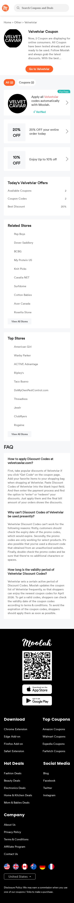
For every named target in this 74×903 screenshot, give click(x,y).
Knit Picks (20, 269)
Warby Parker (22, 355)
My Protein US (23, 260)
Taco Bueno (21, 381)
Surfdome (20, 286)
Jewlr (17, 407)
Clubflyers (20, 416)
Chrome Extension (15, 729)
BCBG (18, 251)
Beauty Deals (12, 780)
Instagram (49, 795)
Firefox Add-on (13, 744)
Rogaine (19, 425)
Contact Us (11, 854)
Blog (46, 773)
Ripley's (19, 373)
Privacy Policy (12, 832)
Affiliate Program (14, 846)
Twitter (47, 788)
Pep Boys (19, 234)
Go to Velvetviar (39, 69)
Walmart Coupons (54, 736)
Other (18, 22)
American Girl (23, 346)
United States (18, 876)
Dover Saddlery (23, 242)
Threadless (20, 399)
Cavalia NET (21, 277)
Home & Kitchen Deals (18, 795)
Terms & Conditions (16, 839)
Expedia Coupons (54, 744)
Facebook (49, 780)
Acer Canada (22, 303)
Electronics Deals (14, 788)
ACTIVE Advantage (26, 364)
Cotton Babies (23, 295)
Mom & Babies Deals (16, 802)
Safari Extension (14, 751)
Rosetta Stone (23, 312)
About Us (9, 824)
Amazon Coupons (54, 729)
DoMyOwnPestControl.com (31, 390)
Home (8, 22)
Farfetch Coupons (54, 751)
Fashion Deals (12, 773)
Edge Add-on (12, 736)
